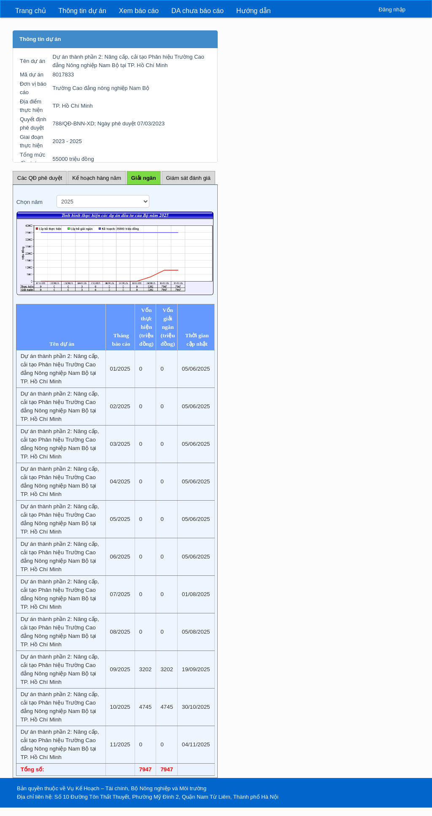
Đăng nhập (392, 9)
